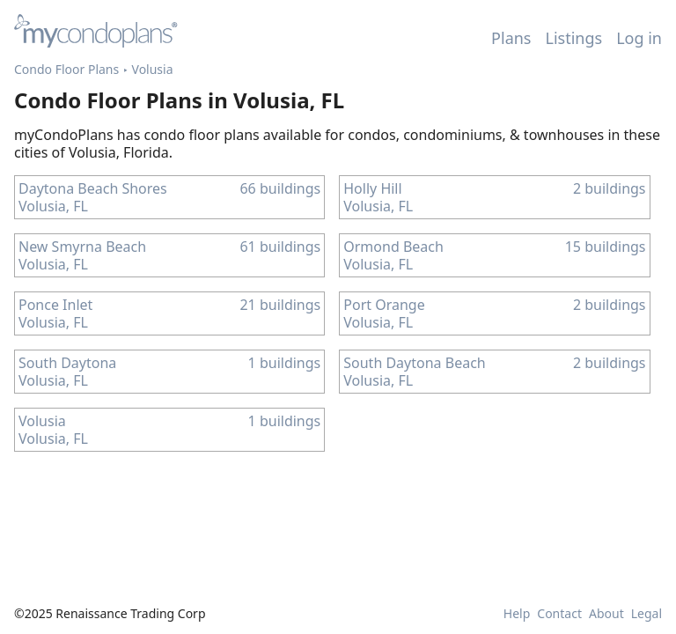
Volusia (152, 69)
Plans (511, 38)
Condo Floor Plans (66, 69)
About (606, 614)
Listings (574, 38)
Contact (559, 614)
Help (517, 614)
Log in (639, 38)
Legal (646, 614)
